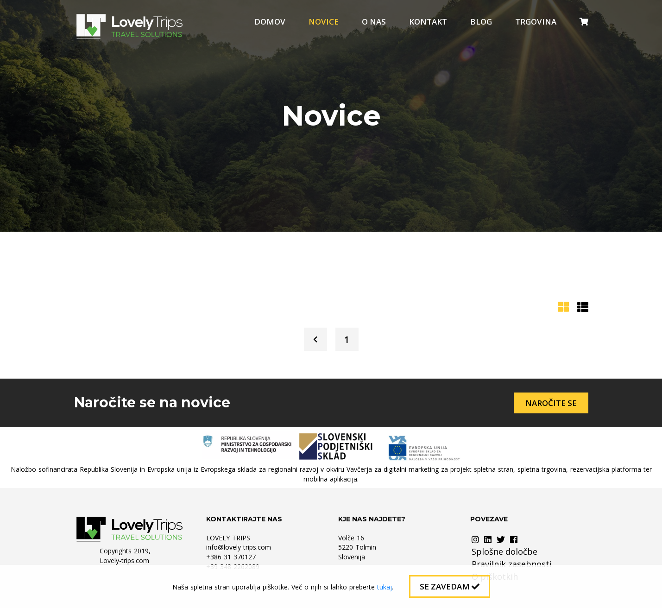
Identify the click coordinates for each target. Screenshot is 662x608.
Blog (481, 21)
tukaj (384, 587)
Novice (324, 21)
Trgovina (535, 21)
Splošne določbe (504, 551)
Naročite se (551, 403)
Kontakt (428, 21)
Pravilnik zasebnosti (512, 564)
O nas (374, 21)
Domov (269, 21)
